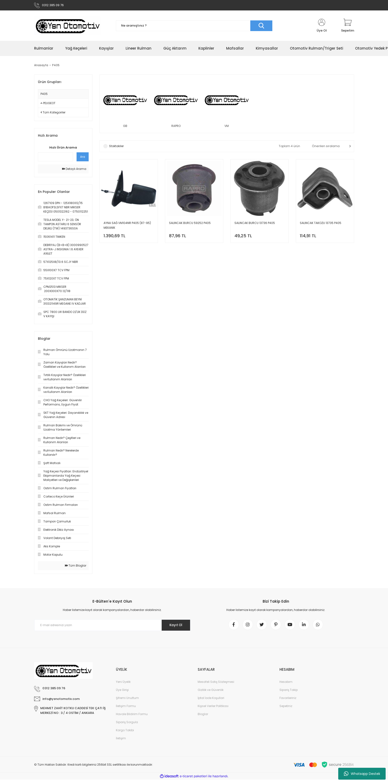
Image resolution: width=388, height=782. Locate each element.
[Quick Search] (55, 157)
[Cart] (347, 27)
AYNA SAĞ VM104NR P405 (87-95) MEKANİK (127, 226)
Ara (82, 158)
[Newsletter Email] (112, 626)
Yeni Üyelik (123, 684)
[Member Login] (322, 27)
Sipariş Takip (288, 692)
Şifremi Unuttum (127, 700)
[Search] (194, 26)
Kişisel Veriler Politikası (213, 708)
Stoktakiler (116, 147)
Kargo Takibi (125, 733)
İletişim (121, 741)
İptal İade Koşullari (211, 700)
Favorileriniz (287, 700)
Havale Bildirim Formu (132, 716)
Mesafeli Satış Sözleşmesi (216, 684)
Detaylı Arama (74, 170)
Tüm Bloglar (75, 566)
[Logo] (67, 26)
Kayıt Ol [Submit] (174, 626)
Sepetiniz (285, 708)
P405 (56, 66)
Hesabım (285, 684)
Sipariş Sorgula (127, 724)
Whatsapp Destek (362, 773)
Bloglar (203, 716)
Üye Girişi (122, 692)
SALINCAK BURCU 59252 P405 (190, 224)
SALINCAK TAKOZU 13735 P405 (320, 224)
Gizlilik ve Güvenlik (211, 692)
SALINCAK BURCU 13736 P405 (254, 224)
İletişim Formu (126, 708)
